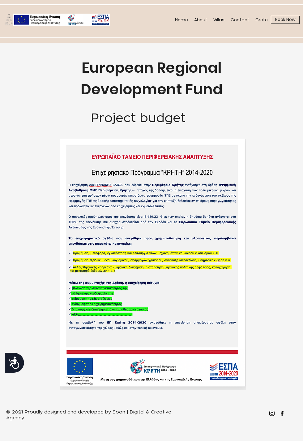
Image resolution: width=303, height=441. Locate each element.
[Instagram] (271, 413)
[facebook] (282, 413)
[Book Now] (285, 20)
